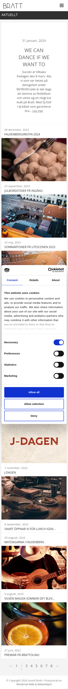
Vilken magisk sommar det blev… (29, 598)
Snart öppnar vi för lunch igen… (29, 529)
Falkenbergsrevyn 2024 (22, 134)
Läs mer (37, 111)
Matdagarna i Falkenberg (24, 542)
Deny (34, 415)
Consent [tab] (12, 280)
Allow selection (34, 403)
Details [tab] (34, 280)
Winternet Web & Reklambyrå (34, 684)
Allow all (34, 392)
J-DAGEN (10, 472)
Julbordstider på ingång (23, 191)
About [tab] (56, 280)
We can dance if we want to (34, 57)
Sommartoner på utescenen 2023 (29, 247)
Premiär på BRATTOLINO (21, 655)
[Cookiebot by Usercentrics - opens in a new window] (48, 270)
